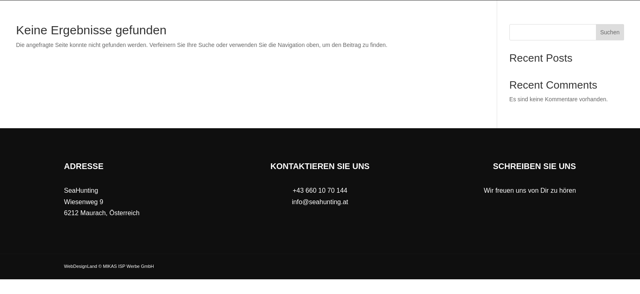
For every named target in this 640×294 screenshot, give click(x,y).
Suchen (610, 32)
